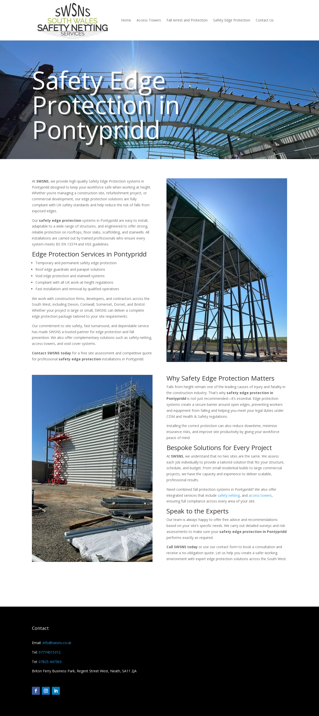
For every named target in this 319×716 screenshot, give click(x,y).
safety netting (229, 495)
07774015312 (50, 652)
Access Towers (149, 20)
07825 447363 (50, 661)
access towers (260, 495)
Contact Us (265, 20)
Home (126, 20)
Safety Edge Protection (231, 20)
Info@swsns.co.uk (56, 642)
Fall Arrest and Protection (187, 20)
